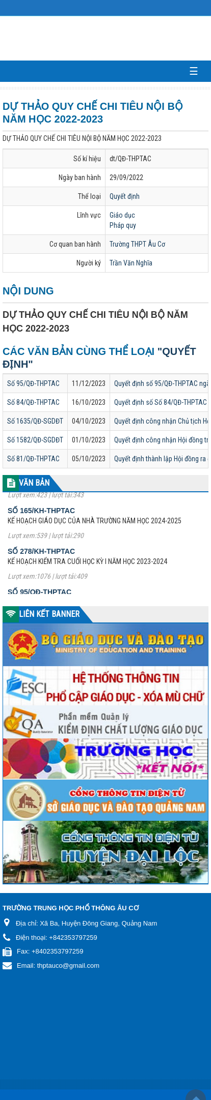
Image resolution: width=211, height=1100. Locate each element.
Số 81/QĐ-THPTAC (33, 459)
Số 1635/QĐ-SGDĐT (35, 421)
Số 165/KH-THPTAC (41, 515)
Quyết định (125, 196)
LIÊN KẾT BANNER (49, 614)
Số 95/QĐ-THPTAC (33, 383)
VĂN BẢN (34, 483)
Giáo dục (122, 215)
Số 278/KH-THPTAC (41, 555)
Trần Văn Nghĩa (131, 263)
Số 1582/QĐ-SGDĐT (35, 440)
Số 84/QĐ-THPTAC (33, 402)
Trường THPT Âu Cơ (137, 244)
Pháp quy (123, 225)
